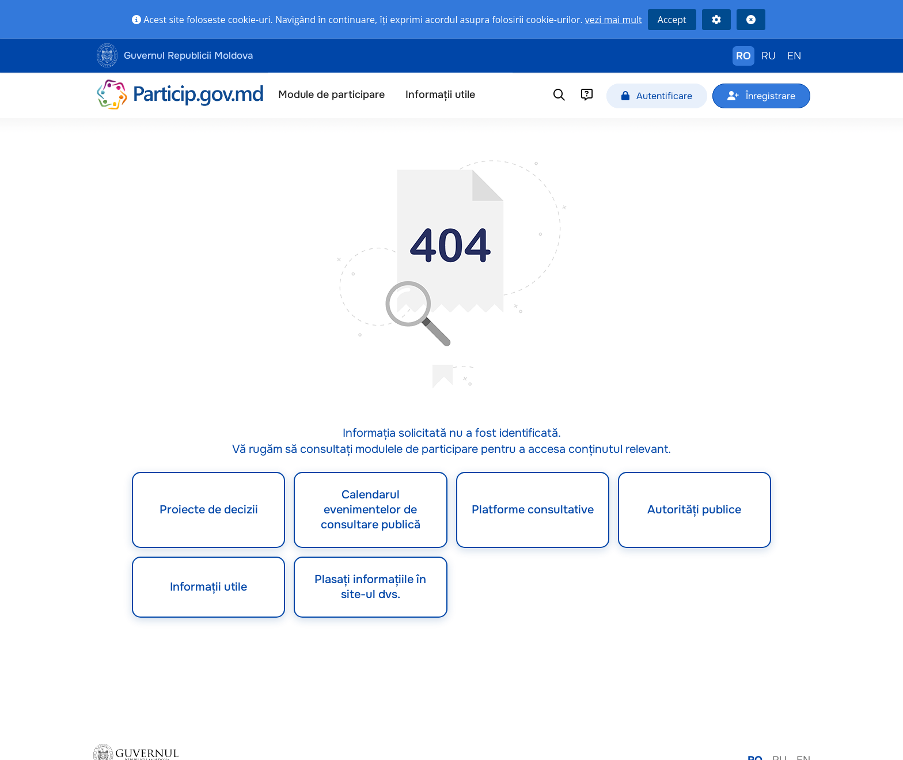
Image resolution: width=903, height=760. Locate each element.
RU (768, 56)
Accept (672, 19)
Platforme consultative (533, 509)
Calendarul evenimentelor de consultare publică (370, 509)
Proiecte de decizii (209, 509)
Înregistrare (761, 96)
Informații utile (440, 94)
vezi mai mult (613, 19)
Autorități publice (694, 509)
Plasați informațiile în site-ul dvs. (370, 587)
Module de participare (331, 94)
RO (743, 56)
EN (794, 56)
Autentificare (656, 96)
